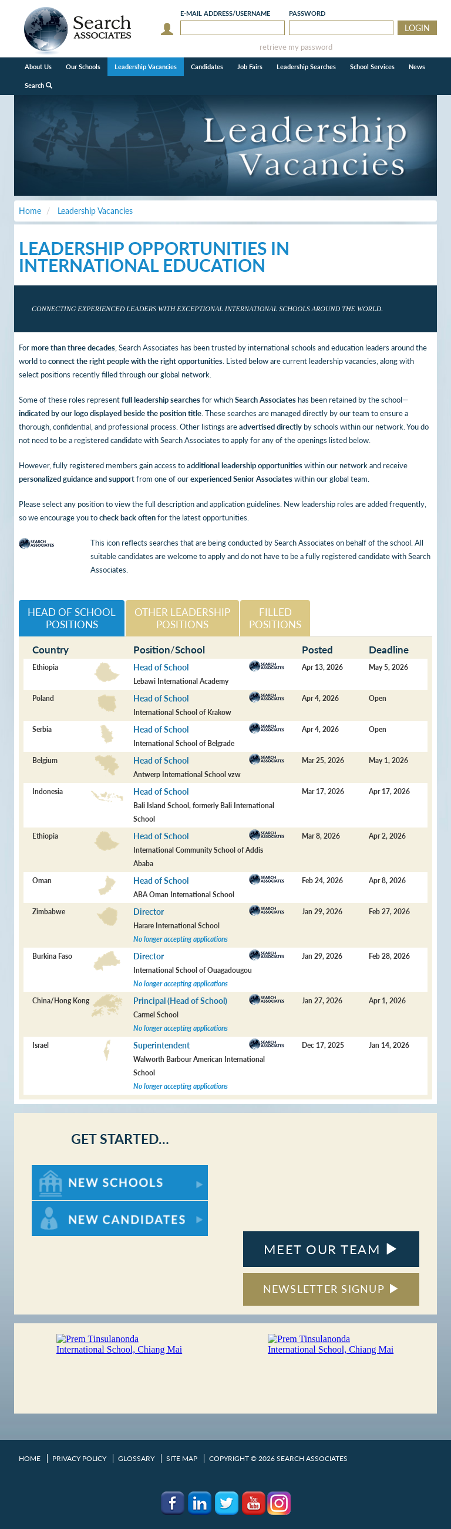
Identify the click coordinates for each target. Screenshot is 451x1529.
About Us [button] (38, 66)
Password (307, 13)
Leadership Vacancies (146, 66)
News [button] (417, 66)
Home (30, 1458)
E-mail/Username (225, 13)
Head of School (161, 667)
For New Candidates (68, 1206)
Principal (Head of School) (180, 1001)
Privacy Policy (79, 1458)
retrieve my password (296, 47)
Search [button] (38, 85)
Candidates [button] (207, 66)
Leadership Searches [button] (306, 66)
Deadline (389, 649)
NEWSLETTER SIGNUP (331, 1288)
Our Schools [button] (83, 66)
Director (148, 912)
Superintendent (161, 1045)
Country (50, 649)
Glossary (136, 1458)
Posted (317, 649)
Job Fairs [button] (249, 66)
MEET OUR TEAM (331, 1249)
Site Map (181, 1458)
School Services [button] (372, 66)
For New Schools (62, 1171)
